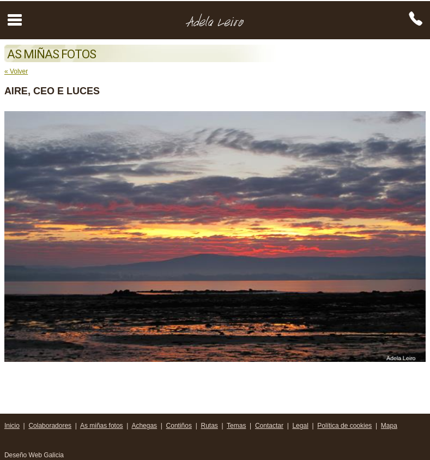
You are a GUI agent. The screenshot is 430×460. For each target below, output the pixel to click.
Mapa (389, 425)
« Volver (16, 71)
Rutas (209, 425)
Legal (300, 425)
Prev (18, 236)
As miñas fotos (101, 425)
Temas (236, 425)
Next (411, 236)
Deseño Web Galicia (35, 455)
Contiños (179, 425)
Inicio (12, 425)
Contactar (269, 425)
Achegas (144, 425)
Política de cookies (344, 425)
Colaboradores (49, 425)
